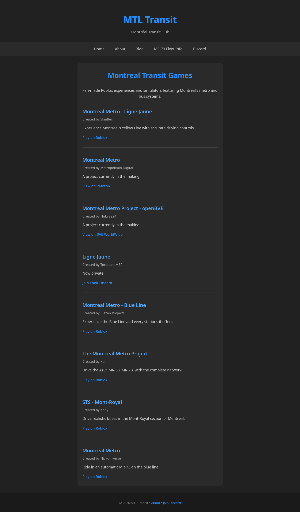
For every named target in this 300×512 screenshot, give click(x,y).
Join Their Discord (97, 282)
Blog (140, 48)
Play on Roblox (95, 137)
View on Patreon (96, 185)
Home (99, 48)
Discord (199, 48)
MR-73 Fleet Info (168, 48)
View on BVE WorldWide (103, 234)
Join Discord (172, 503)
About (120, 48)
